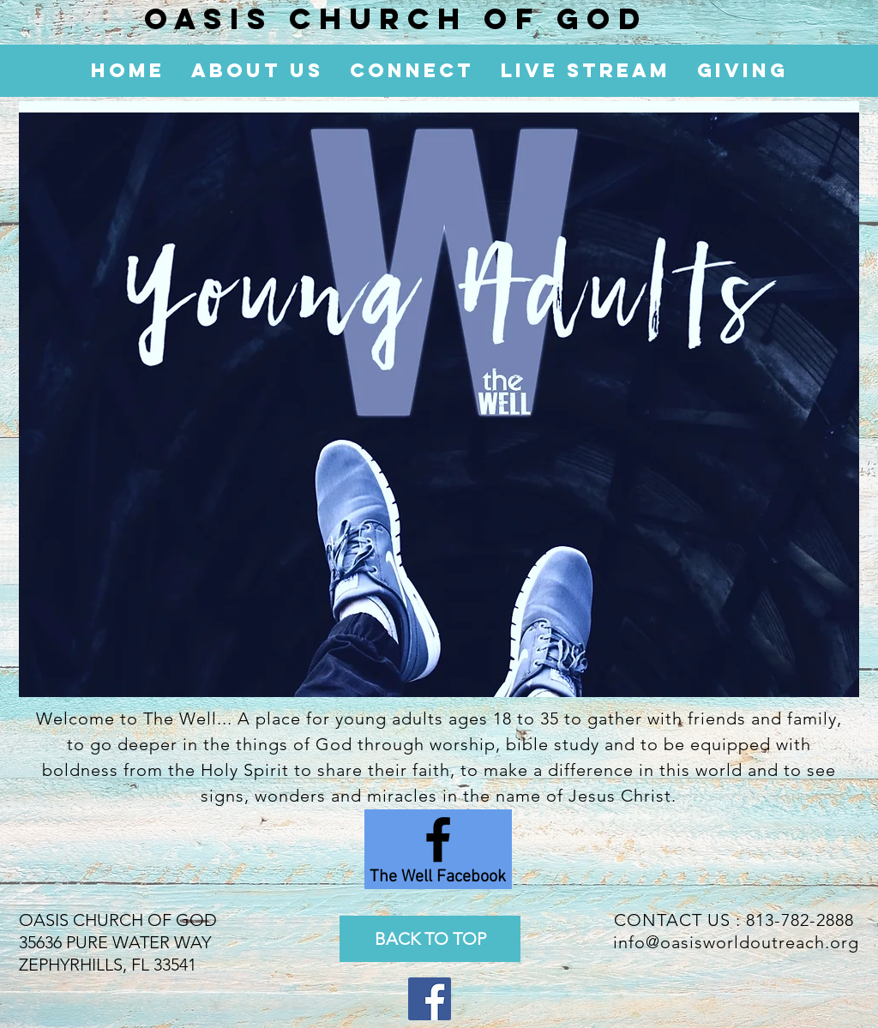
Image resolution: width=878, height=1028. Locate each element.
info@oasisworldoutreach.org (736, 942)
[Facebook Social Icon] (429, 998)
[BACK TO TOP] (430, 939)
